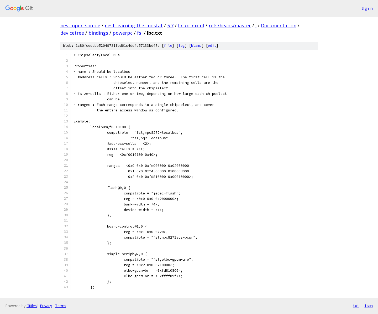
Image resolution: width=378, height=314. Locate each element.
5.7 (170, 25)
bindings (98, 33)
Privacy (46, 305)
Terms (60, 305)
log (181, 45)
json (368, 305)
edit (212, 45)
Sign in (367, 8)
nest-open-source (80, 25)
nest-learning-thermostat (134, 25)
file (168, 45)
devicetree (72, 33)
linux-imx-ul (191, 25)
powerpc (123, 33)
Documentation (278, 25)
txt (356, 305)
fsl (140, 33)
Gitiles (32, 305)
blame (196, 45)
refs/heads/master (230, 25)
